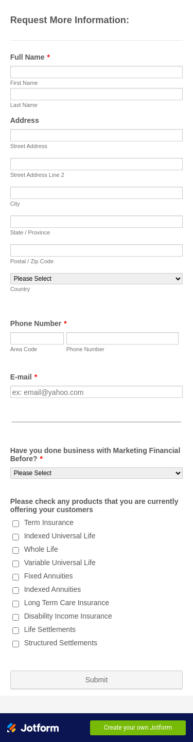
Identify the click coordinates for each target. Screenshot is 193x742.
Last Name (24, 105)
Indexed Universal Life (60, 536)
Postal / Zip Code (32, 261)
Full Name (30, 57)
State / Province (30, 232)
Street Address (28, 146)
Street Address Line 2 (37, 175)
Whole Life (41, 549)
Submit (96, 680)
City (15, 204)
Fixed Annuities (48, 576)
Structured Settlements (60, 643)
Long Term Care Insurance (67, 603)
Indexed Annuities (52, 589)
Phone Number (38, 323)
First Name (24, 83)
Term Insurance (49, 522)
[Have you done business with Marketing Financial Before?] (96, 473)
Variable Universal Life (60, 562)
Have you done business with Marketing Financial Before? (95, 454)
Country (20, 289)
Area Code (24, 349)
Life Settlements (50, 629)
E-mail (23, 377)
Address (24, 120)
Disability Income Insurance (68, 616)
